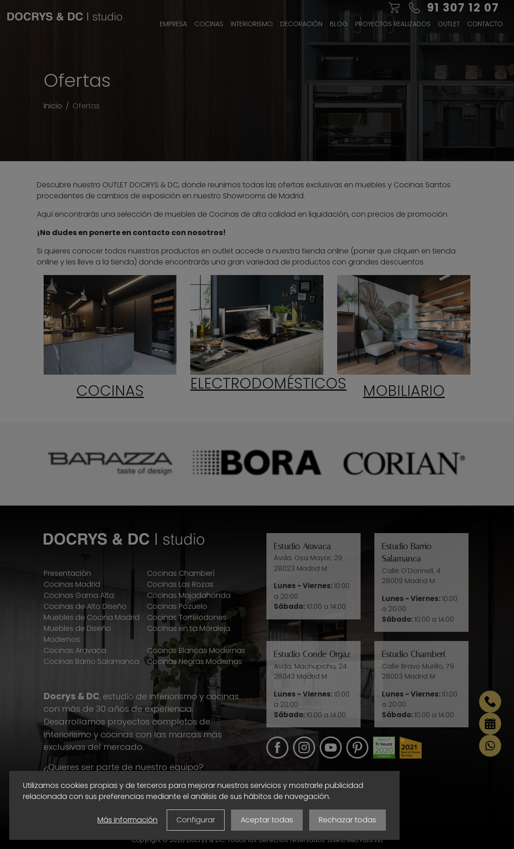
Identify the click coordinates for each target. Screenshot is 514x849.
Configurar (195, 820)
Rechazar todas (347, 820)
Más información (127, 820)
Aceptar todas (267, 820)
